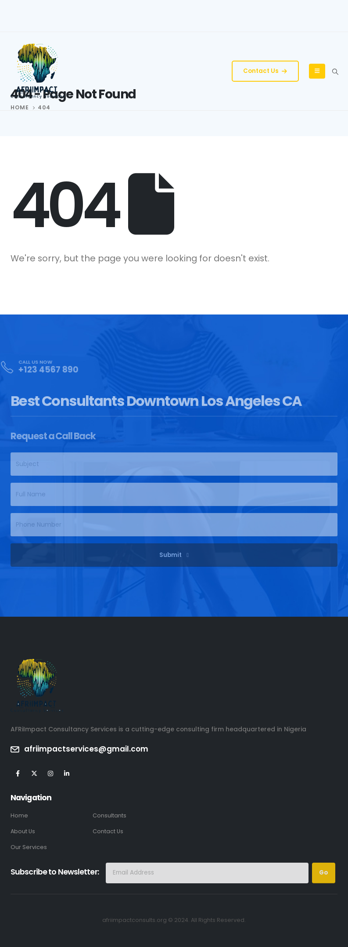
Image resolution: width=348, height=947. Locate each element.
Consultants (109, 815)
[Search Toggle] (335, 71)
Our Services (29, 847)
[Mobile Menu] (317, 71)
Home (19, 815)
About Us (23, 831)
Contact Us (265, 71)
